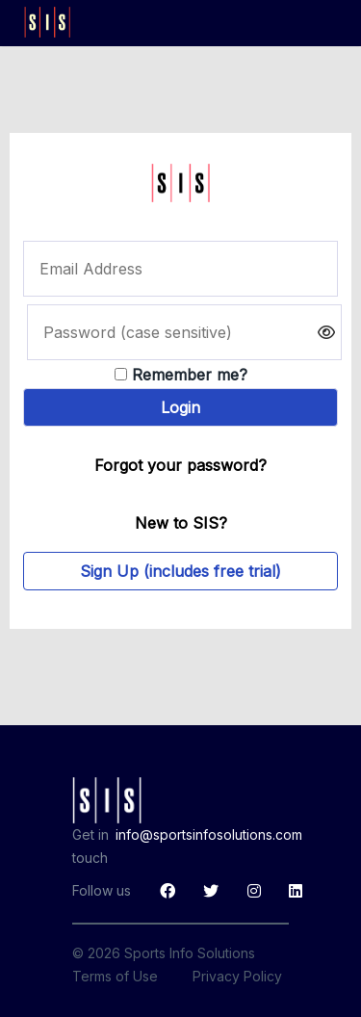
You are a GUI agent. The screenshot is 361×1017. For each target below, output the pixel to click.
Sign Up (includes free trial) (180, 571)
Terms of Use (115, 976)
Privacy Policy (237, 976)
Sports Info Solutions (189, 953)
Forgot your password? (180, 465)
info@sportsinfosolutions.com (209, 834)
